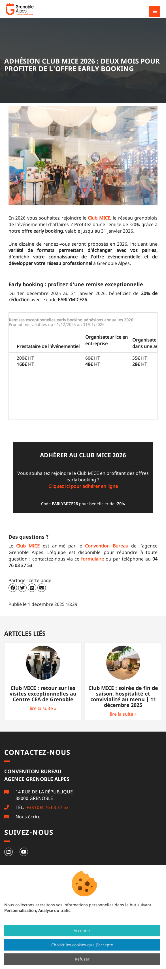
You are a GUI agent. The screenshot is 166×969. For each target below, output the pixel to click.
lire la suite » (43, 708)
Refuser (82, 959)
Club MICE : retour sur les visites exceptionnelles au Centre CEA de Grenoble (43, 693)
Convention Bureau (106, 546)
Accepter (82, 930)
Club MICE (99, 218)
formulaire (92, 559)
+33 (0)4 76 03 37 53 (47, 807)
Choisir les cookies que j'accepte (82, 944)
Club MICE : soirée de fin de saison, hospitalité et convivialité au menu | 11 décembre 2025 (123, 696)
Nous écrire (28, 817)
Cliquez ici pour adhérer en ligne (83, 486)
